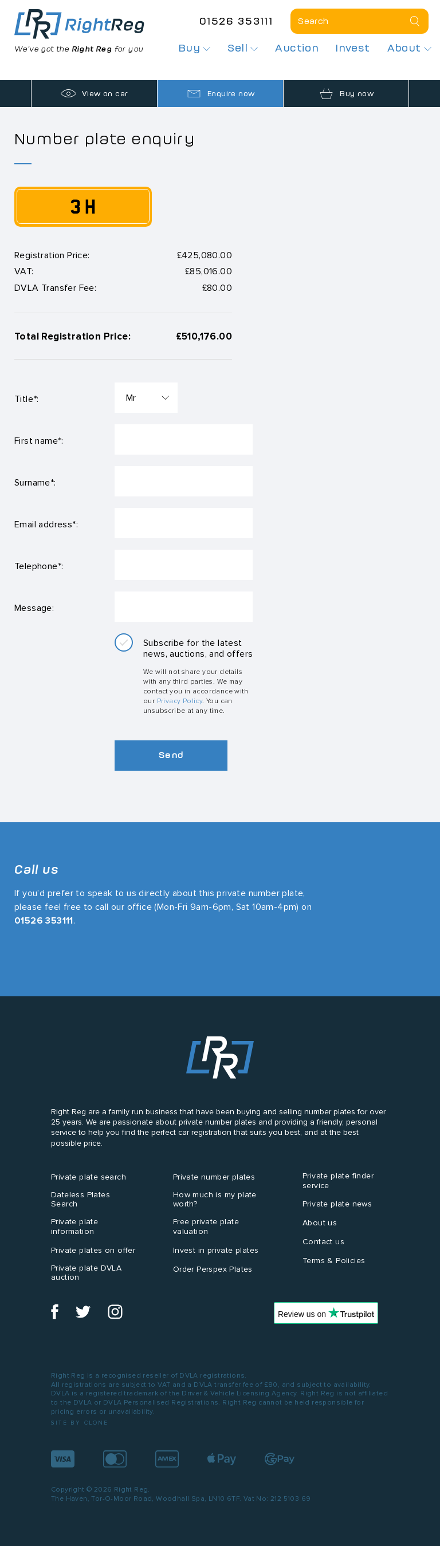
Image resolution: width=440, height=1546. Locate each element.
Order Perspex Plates (213, 1269)
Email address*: (46, 524)
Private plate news (337, 1204)
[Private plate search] (359, 21)
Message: (34, 608)
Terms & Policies (333, 1260)
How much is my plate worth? (215, 1199)
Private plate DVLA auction (86, 1273)
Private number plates (214, 1177)
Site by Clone (80, 1422)
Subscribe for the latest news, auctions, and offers (198, 648)
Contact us (323, 1241)
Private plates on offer (93, 1250)
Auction (297, 48)
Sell (242, 48)
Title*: (26, 399)
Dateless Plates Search (80, 1199)
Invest (353, 48)
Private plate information (74, 1226)
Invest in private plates (216, 1250)
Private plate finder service (338, 1181)
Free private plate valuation (206, 1226)
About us (319, 1222)
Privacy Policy (180, 700)
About (409, 48)
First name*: (39, 440)
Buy (195, 48)
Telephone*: (38, 566)
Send (172, 755)
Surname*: (35, 482)
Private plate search (88, 1177)
